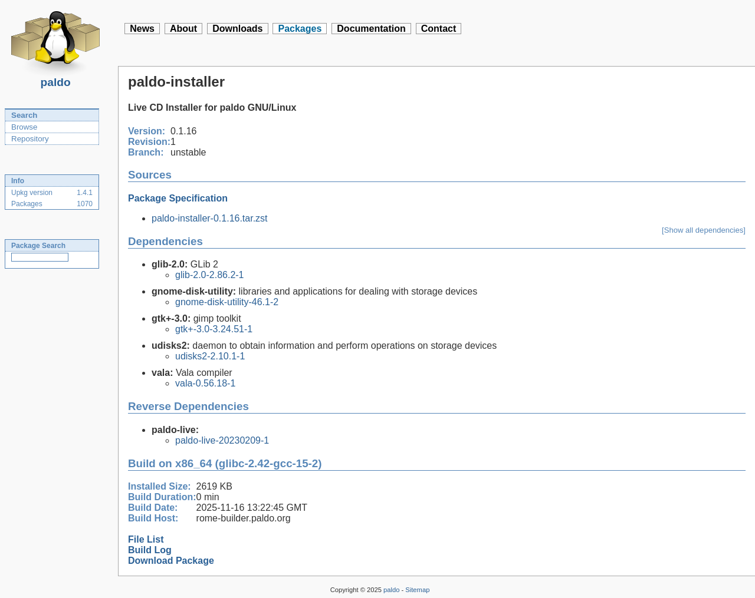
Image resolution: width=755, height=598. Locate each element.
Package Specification (178, 198)
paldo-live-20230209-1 (222, 440)
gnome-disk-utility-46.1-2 (226, 302)
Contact (439, 29)
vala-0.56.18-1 (205, 383)
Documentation (371, 29)
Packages (299, 29)
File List (145, 539)
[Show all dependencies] (704, 230)
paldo (55, 79)
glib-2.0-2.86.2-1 (209, 275)
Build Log (150, 550)
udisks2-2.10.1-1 (210, 356)
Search (24, 115)
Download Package (171, 561)
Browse (24, 127)
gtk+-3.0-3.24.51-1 (213, 329)
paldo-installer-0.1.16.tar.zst (210, 218)
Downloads (237, 29)
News (142, 29)
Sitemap (417, 589)
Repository (30, 138)
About (183, 29)
